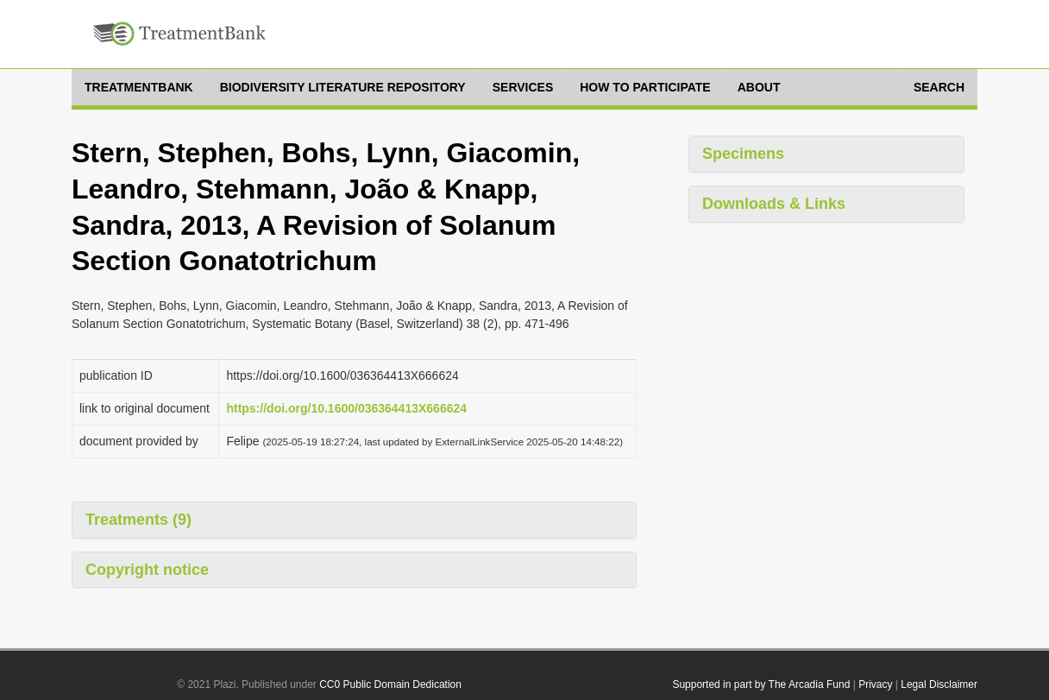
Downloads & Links (773, 203)
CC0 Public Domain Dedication (390, 684)
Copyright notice (147, 569)
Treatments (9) (138, 519)
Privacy (875, 684)
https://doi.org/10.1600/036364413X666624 (346, 408)
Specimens (743, 153)
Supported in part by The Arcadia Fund (761, 684)
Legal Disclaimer (939, 684)
